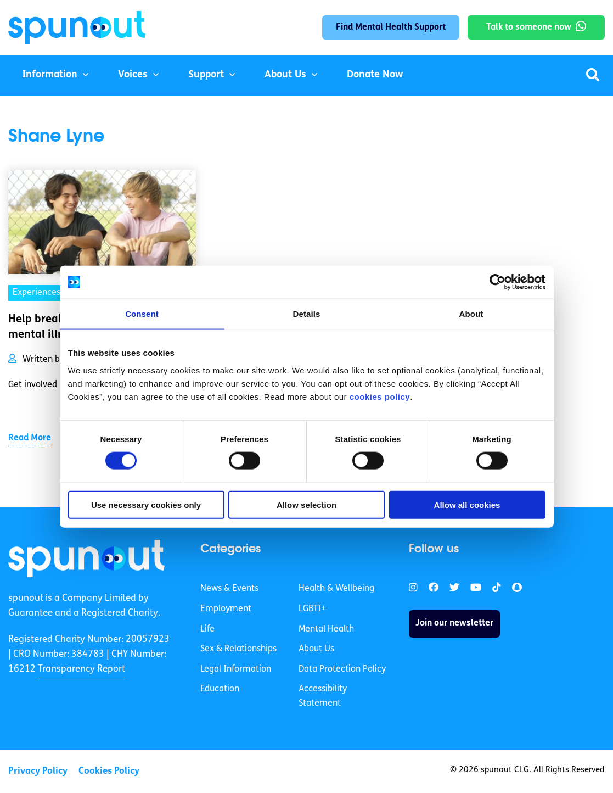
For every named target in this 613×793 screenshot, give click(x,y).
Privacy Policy (38, 771)
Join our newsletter (454, 623)
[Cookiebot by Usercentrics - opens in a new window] (497, 282)
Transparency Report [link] (81, 669)
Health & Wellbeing (336, 588)
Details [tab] (306, 314)
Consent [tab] (142, 314)
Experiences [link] (36, 292)
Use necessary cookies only (146, 504)
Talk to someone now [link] (528, 27)
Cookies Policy (108, 771)
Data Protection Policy (342, 669)
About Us (285, 75)
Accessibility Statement (323, 696)
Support (206, 75)
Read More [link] (29, 438)
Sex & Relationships (238, 649)
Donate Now (375, 75)
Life (207, 629)
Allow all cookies (467, 504)
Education (219, 689)
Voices (133, 75)
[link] (86, 558)
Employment (225, 609)
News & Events (229, 588)
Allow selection (306, 504)
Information (49, 75)
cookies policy (380, 396)
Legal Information (235, 669)
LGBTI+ (312, 609)
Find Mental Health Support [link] (391, 27)
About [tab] (471, 314)
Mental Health (326, 629)
